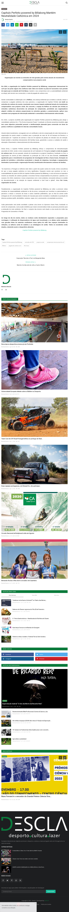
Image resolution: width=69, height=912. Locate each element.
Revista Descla (7, 19)
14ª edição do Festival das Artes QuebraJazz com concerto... (30, 730)
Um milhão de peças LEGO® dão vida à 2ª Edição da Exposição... (31, 720)
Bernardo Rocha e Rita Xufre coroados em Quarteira (19, 580)
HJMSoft (46, 900)
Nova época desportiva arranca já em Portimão (17, 344)
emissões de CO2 (29, 242)
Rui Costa (26, 245)
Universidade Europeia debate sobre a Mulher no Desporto (21, 391)
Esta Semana (12, 595)
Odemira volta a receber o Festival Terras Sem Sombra (28, 636)
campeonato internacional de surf (55, 242)
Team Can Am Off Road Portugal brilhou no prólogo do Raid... (22, 439)
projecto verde (40, 242)
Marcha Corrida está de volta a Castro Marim (30, 265)
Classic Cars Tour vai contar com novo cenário (25, 859)
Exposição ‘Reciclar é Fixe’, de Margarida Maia (31, 258)
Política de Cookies (46, 904)
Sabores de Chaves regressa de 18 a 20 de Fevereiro (28, 609)
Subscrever (50, 891)
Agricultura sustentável (19, 739)
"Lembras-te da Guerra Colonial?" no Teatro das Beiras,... (29, 600)
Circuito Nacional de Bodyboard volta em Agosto (17, 533)
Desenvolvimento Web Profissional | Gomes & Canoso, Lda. (30, 711)
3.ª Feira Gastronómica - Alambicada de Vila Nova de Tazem (30, 618)
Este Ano (56, 595)
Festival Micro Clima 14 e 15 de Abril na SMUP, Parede (27, 850)
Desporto (4, 9)
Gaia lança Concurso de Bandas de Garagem (25, 627)
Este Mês (34, 595)
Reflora (4, 245)
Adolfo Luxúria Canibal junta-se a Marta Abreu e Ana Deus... (28, 867)
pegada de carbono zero (15, 245)
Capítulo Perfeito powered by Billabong (34, 230)
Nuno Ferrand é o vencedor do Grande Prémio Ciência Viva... (26, 796)
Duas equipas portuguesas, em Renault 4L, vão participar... (21, 486)
